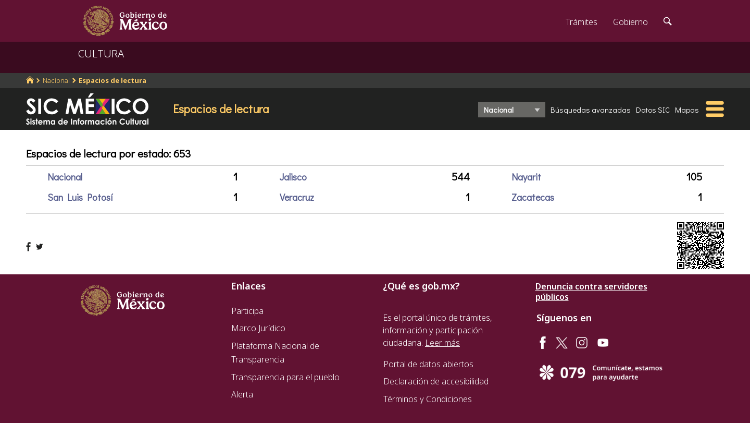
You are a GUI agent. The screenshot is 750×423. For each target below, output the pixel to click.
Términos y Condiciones (427, 399)
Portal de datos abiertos (428, 364)
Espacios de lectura (112, 80)
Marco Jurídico (258, 328)
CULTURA (101, 53)
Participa (247, 311)
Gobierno (630, 22)
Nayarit (526, 177)
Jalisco (293, 177)
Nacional (56, 80)
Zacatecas (532, 197)
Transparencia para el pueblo (285, 377)
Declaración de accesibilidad (436, 381)
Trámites (581, 22)
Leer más (442, 342)
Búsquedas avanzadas (591, 109)
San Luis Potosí (80, 197)
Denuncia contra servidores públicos (591, 292)
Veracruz (297, 197)
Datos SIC (653, 109)
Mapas (687, 109)
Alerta (242, 394)
